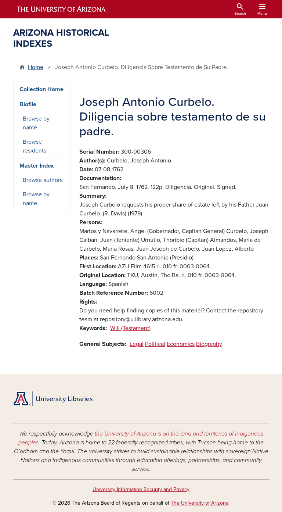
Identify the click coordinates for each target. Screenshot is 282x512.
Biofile (27, 104)
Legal (137, 344)
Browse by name (36, 123)
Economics (181, 344)
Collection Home (41, 89)
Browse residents (34, 146)
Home (35, 67)
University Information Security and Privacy (141, 489)
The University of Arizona (199, 503)
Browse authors (42, 180)
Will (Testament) (130, 328)
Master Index (36, 165)
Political (155, 344)
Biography (209, 344)
